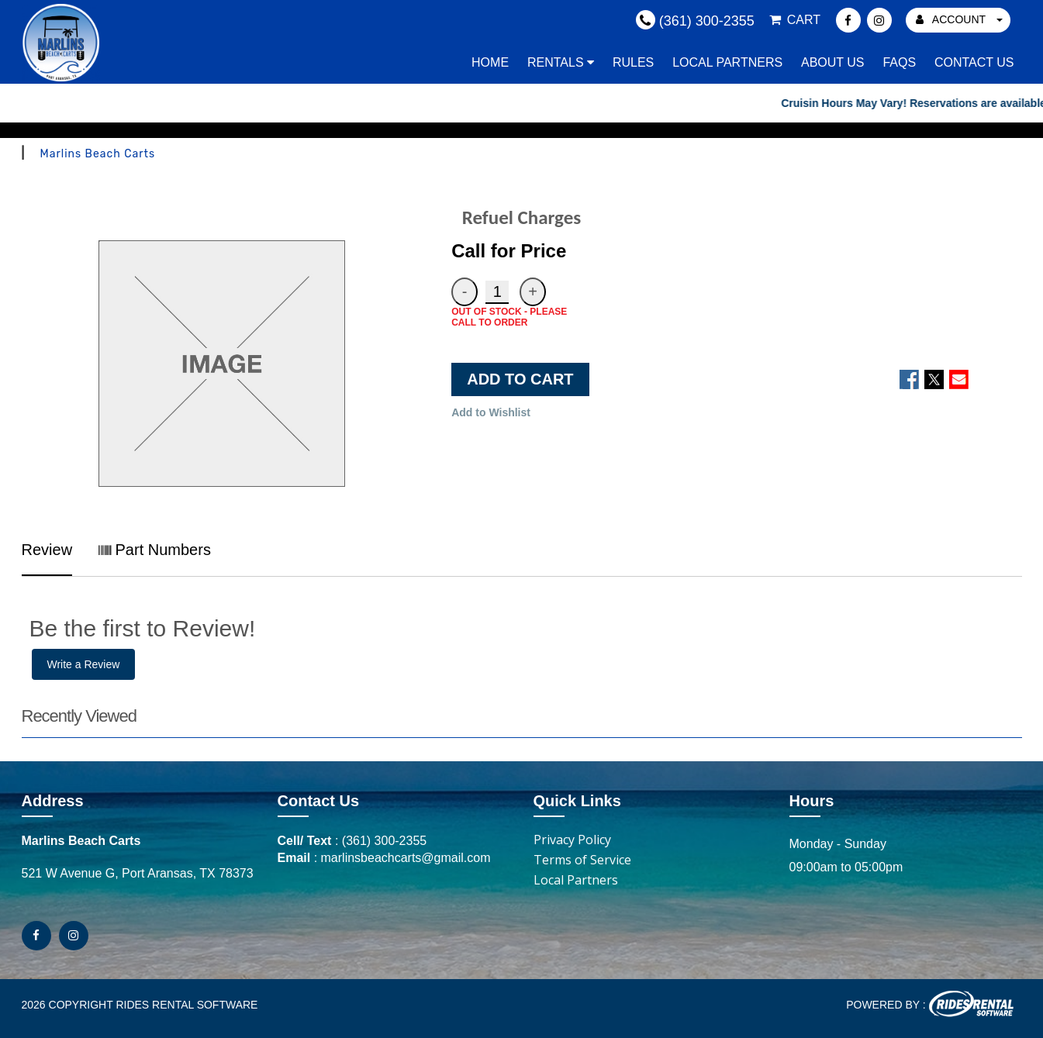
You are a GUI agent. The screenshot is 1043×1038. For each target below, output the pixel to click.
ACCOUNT (959, 19)
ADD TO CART (520, 379)
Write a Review (83, 664)
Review (47, 549)
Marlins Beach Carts (98, 153)
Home (490, 62)
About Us (833, 62)
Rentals (560, 62)
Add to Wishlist (490, 412)
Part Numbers (154, 549)
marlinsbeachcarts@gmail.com (406, 857)
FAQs (899, 62)
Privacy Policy (572, 839)
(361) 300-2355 (384, 840)
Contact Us (974, 62)
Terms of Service (582, 859)
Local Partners (727, 62)
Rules (633, 62)
